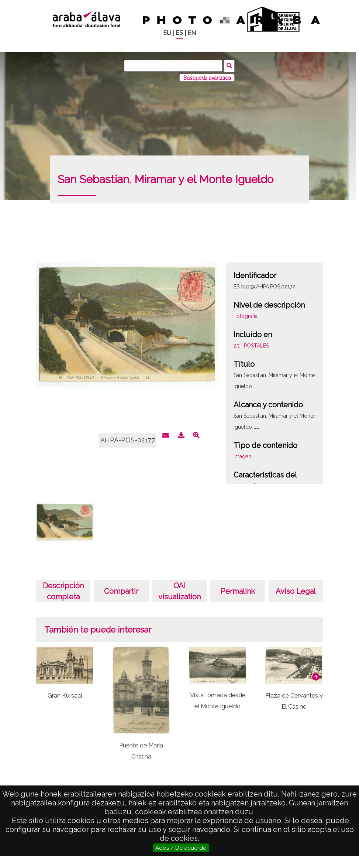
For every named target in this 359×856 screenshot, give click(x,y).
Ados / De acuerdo (181, 848)
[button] (316, 676)
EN (191, 33)
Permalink (238, 590)
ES (179, 32)
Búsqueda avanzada (207, 77)
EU (167, 33)
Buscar (230, 65)
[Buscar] (174, 66)
